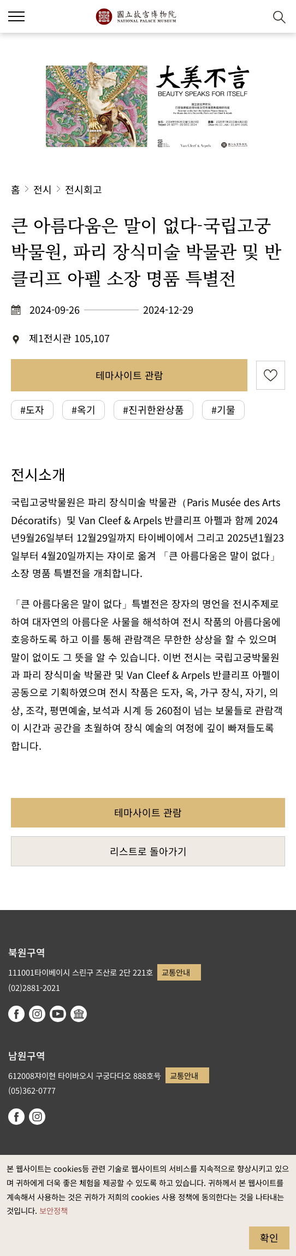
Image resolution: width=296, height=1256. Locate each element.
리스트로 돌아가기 (148, 851)
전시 (42, 189)
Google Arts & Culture (78, 1014)
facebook (16, 1014)
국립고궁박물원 (135, 16)
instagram (37, 1014)
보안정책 (53, 1210)
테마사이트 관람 (129, 375)
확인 (269, 1237)
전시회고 (83, 189)
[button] (253, 17)
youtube (58, 1014)
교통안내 (176, 972)
